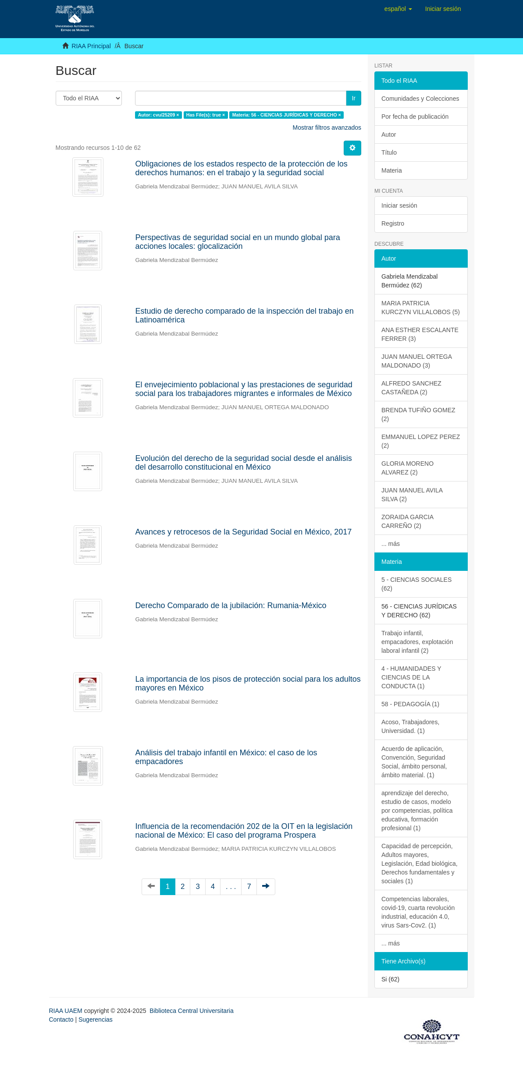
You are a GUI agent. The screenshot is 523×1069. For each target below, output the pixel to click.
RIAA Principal (90, 46)
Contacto (61, 1019)
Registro (392, 223)
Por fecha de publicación (414, 116)
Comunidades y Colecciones (420, 98)
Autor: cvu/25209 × (158, 114)
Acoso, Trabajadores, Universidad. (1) (410, 726)
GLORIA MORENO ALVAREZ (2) (407, 468)
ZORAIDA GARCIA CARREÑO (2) (407, 521)
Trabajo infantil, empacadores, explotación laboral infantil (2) (417, 642)
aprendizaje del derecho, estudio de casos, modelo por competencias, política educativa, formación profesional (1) (417, 810)
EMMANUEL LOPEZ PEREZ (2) (420, 441)
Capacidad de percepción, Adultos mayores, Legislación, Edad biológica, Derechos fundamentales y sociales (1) (419, 863)
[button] (398, 9)
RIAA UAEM (66, 1010)
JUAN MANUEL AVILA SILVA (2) (412, 495)
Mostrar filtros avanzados (327, 127)
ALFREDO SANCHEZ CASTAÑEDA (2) (411, 388)
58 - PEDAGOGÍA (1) (410, 704)
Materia (391, 170)
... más (390, 543)
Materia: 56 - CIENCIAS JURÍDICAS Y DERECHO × (286, 114)
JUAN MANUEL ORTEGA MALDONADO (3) (416, 361)
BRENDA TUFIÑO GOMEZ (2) (418, 414)
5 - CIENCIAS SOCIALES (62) (416, 584)
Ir (354, 98)
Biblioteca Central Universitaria (191, 1010)
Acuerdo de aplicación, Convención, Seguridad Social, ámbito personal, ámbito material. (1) (414, 762)
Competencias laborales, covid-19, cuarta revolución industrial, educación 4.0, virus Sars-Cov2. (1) (418, 912)
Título (389, 152)
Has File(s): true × (205, 114)
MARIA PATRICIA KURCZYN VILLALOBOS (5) (420, 307)
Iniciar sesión (399, 205)
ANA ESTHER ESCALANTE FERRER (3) (420, 334)
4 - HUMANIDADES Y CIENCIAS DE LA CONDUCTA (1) (411, 677)
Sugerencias (95, 1019)
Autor (388, 134)
